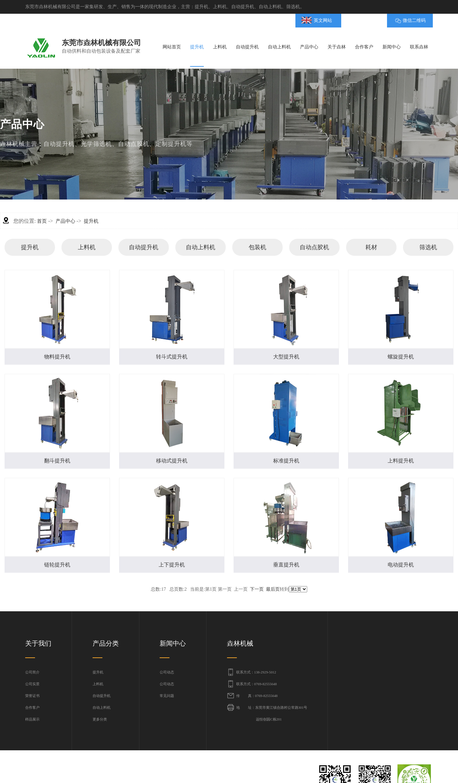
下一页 (257, 589)
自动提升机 (143, 247)
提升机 (91, 221)
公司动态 (167, 672)
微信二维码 (414, 20)
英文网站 (323, 20)
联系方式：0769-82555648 (256, 684)
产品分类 (106, 643)
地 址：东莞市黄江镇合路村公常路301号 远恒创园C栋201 (271, 713)
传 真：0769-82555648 (257, 696)
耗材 (371, 247)
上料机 (87, 247)
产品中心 (65, 221)
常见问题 (167, 696)
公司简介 (32, 672)
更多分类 (100, 719)
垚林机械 (240, 643)
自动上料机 (200, 247)
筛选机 (428, 247)
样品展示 (32, 719)
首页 (42, 221)
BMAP (360, 20)
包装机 (257, 247)
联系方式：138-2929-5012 (256, 672)
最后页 (273, 589)
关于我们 (38, 643)
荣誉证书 (32, 696)
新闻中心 (173, 643)
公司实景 (32, 684)
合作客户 (32, 707)
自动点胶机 (314, 247)
